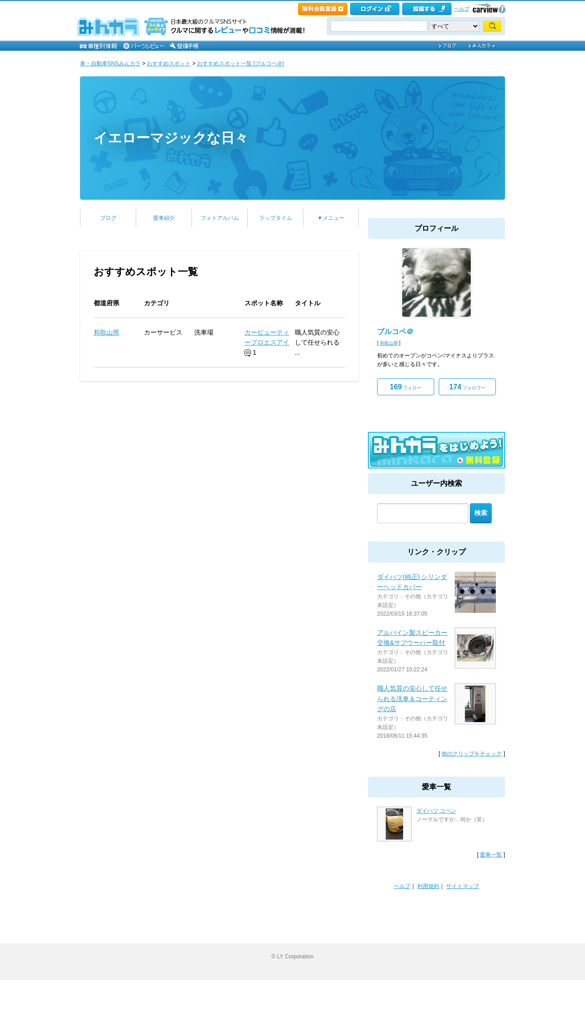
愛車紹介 (164, 218)
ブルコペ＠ (395, 331)
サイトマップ (462, 886)
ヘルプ (461, 8)
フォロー (405, 387)
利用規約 (428, 886)
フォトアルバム (220, 218)
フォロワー (467, 387)
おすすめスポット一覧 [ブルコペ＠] (240, 63)
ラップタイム (275, 218)
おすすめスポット (169, 63)
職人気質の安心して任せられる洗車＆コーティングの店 (412, 699)
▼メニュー (331, 218)
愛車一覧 (491, 854)
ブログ (108, 218)
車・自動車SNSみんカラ (110, 63)
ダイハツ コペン (436, 811)
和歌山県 (106, 332)
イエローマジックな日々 (171, 137)
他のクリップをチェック (471, 753)
